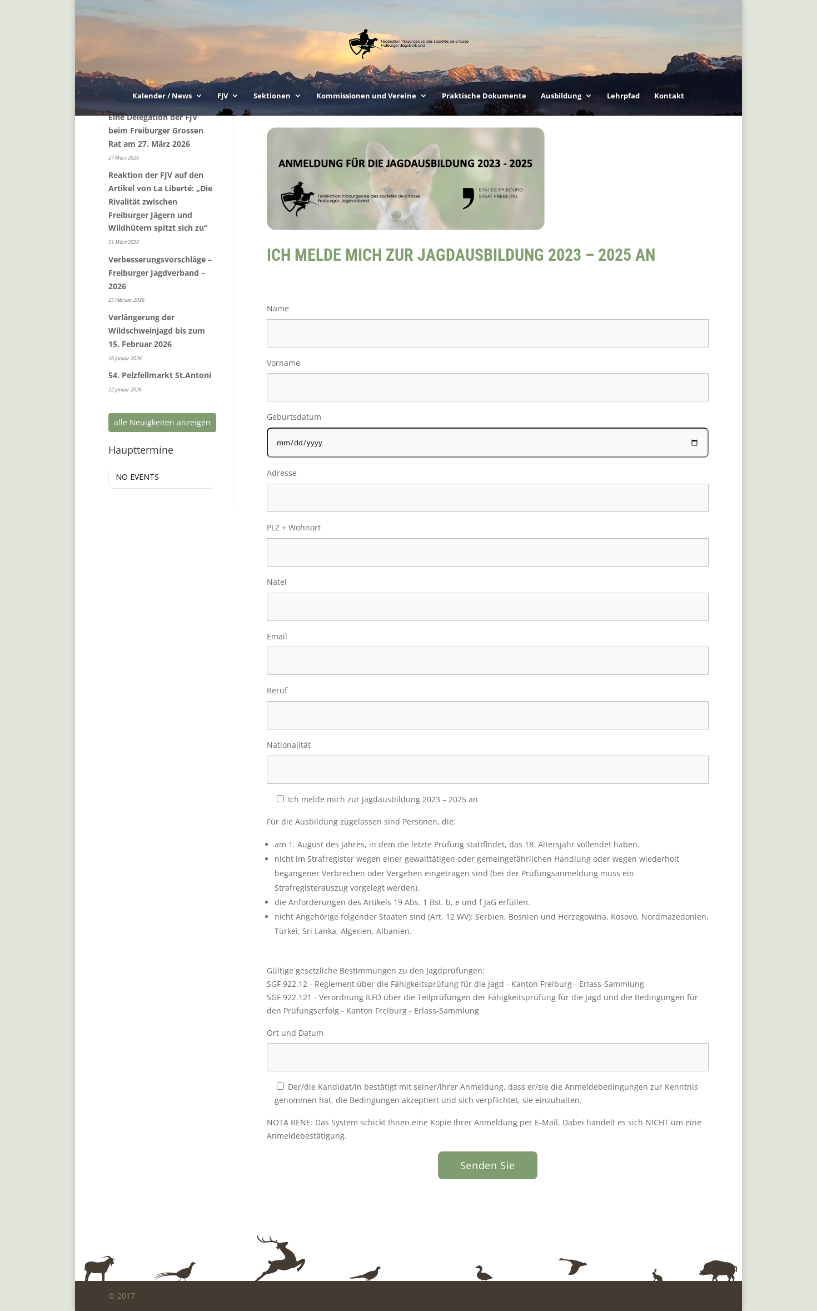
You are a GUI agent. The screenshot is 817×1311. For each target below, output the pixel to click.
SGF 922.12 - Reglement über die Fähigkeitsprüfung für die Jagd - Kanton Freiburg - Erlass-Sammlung (455, 984)
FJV (222, 96)
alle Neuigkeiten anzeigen (162, 422)
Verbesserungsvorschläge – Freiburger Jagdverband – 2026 (160, 272)
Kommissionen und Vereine (366, 96)
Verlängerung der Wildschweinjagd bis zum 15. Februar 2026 (156, 330)
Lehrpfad (623, 96)
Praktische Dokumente (484, 96)
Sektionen (272, 96)
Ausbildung (561, 96)
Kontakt (669, 96)
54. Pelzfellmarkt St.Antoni (159, 375)
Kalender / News (162, 96)
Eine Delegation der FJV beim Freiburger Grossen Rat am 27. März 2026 (155, 130)
